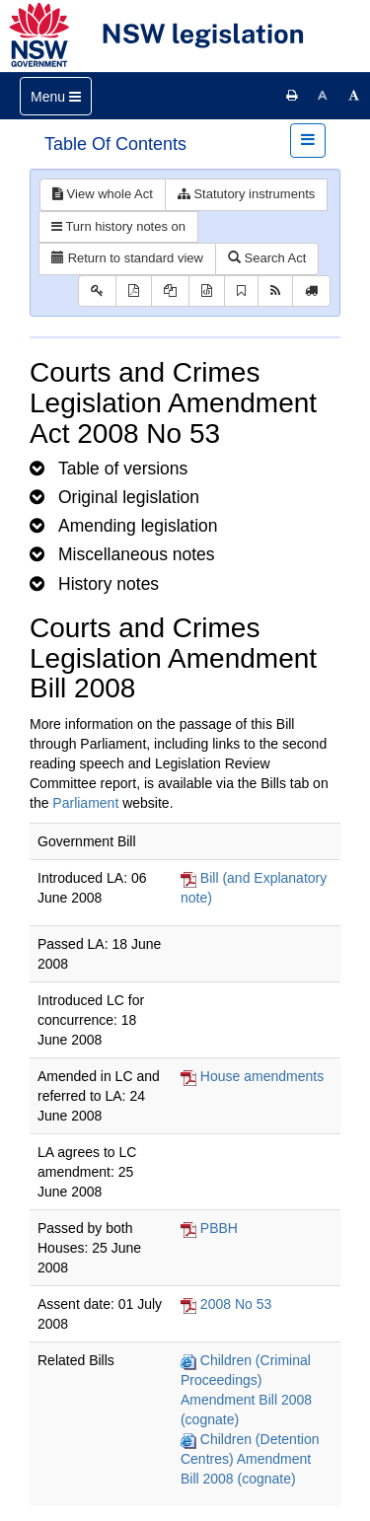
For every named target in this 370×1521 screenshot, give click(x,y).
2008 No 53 (235, 1304)
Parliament (85, 803)
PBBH (219, 1228)
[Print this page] (292, 95)
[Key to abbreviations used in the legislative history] (97, 291)
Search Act (267, 258)
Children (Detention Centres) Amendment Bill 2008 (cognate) (250, 1458)
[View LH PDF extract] (170, 291)
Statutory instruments (246, 193)
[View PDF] (133, 291)
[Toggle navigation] (56, 96)
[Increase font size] (354, 95)
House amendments (262, 1076)
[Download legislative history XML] (206, 291)
